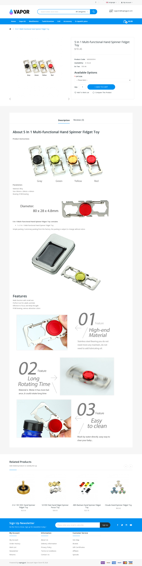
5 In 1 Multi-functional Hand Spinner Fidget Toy (32, 29)
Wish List (12, 547)
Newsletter (13, 551)
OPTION (79, 76)
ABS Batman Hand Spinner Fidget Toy (87, 506)
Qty (75, 87)
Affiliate (75, 551)
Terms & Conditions (48, 551)
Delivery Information (49, 543)
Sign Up (105, 525)
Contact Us (45, 554)
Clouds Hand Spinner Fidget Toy (118, 505)
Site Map (76, 540)
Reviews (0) (78, 120)
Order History (14, 543)
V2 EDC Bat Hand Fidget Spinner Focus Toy (55, 506)
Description (64, 120)
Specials (76, 554)
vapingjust (22, 562)
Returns (12, 554)
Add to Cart (102, 87)
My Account (13, 540)
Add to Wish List (83, 92)
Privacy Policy (46, 547)
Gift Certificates (79, 547)
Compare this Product (103, 92)
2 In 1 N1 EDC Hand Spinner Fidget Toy (23, 506)
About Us (44, 540)
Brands (75, 543)
